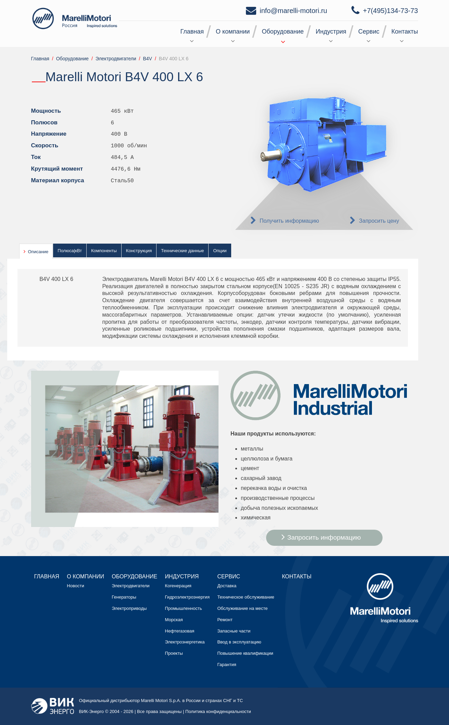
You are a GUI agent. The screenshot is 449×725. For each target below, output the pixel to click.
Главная (192, 31)
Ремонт (225, 619)
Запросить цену (379, 221)
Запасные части (233, 631)
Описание (38, 251)
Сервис (368, 31)
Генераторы (124, 597)
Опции (219, 250)
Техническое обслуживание (245, 597)
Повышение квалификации (245, 653)
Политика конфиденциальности (218, 711)
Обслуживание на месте (242, 608)
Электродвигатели (130, 585)
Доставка (226, 585)
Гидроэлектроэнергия (187, 597)
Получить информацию (289, 221)
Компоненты (104, 250)
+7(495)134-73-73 (390, 10)
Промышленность (183, 608)
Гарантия (226, 664)
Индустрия (331, 31)
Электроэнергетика (185, 641)
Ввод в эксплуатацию (239, 641)
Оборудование (282, 31)
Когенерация (178, 585)
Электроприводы (129, 608)
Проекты (174, 653)
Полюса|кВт (70, 250)
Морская (174, 619)
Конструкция (139, 250)
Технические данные (182, 250)
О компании (233, 31)
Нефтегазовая (180, 631)
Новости (75, 585)
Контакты (404, 31)
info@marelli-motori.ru (293, 10)
